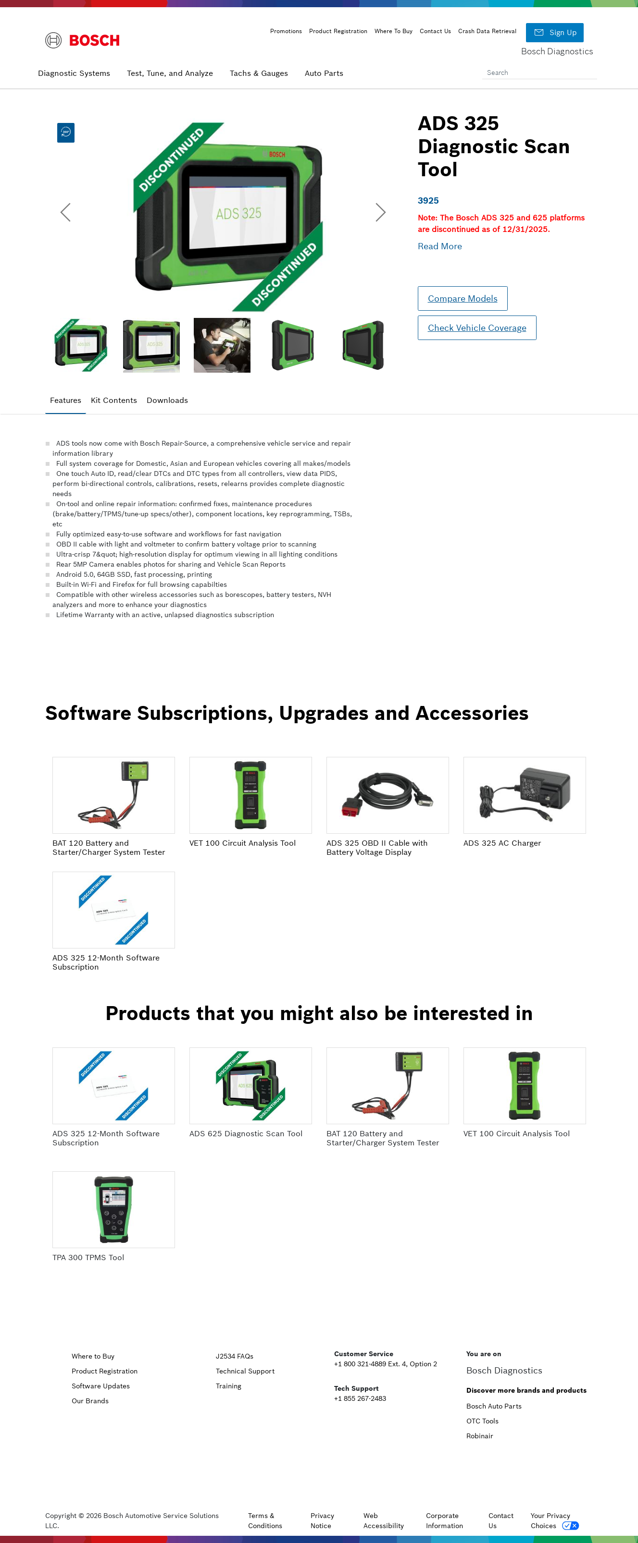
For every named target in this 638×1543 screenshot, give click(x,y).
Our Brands (90, 1401)
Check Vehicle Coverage (477, 327)
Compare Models (463, 298)
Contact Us (435, 31)
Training (228, 1386)
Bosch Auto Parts (494, 1406)
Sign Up (554, 32)
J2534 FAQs (234, 1356)
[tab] (65, 400)
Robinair (479, 1436)
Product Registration (338, 31)
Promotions (286, 31)
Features (65, 400)
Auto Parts (324, 73)
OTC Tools (482, 1421)
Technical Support (245, 1371)
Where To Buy (394, 31)
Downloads (167, 400)
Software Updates (101, 1386)
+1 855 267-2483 (360, 1398)
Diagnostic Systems (74, 73)
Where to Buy (93, 1356)
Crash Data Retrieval (487, 31)
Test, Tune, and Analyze (170, 73)
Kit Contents (114, 400)
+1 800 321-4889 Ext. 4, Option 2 (385, 1364)
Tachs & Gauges (259, 73)
